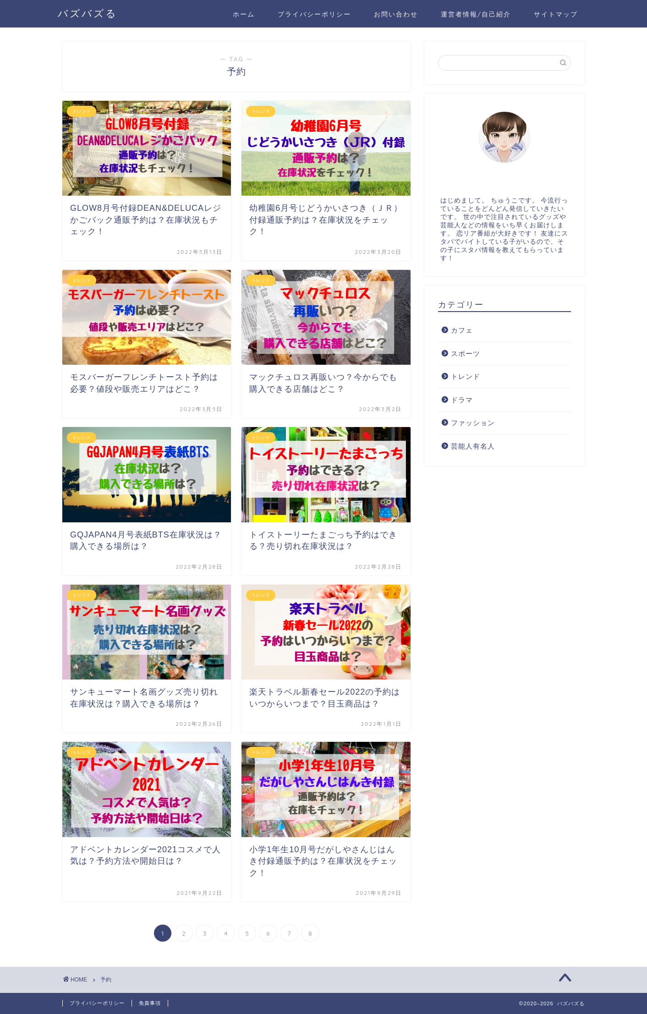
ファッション (473, 423)
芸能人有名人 (473, 446)
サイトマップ (556, 14)
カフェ (462, 330)
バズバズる (87, 13)
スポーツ (465, 353)
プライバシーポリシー (314, 14)
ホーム (244, 14)
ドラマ (462, 400)
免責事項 (150, 1003)
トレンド (465, 376)
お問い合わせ (396, 14)
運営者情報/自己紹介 (476, 14)
